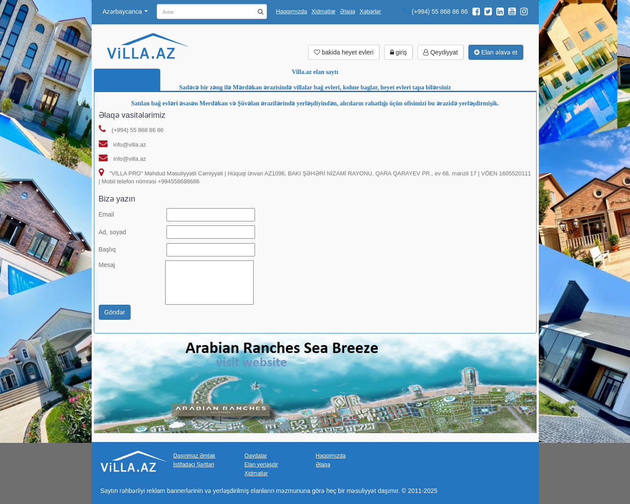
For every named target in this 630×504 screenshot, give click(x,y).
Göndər (114, 312)
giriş (398, 52)
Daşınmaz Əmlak (194, 455)
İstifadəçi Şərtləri (193, 464)
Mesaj (107, 265)
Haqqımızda (291, 11)
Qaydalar (255, 455)
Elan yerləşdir (261, 464)
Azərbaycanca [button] (125, 11)
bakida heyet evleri (344, 52)
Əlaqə (347, 11)
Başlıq (107, 249)
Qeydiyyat (440, 52)
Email (106, 214)
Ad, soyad (112, 232)
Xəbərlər (370, 11)
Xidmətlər (323, 11)
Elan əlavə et (495, 52)
